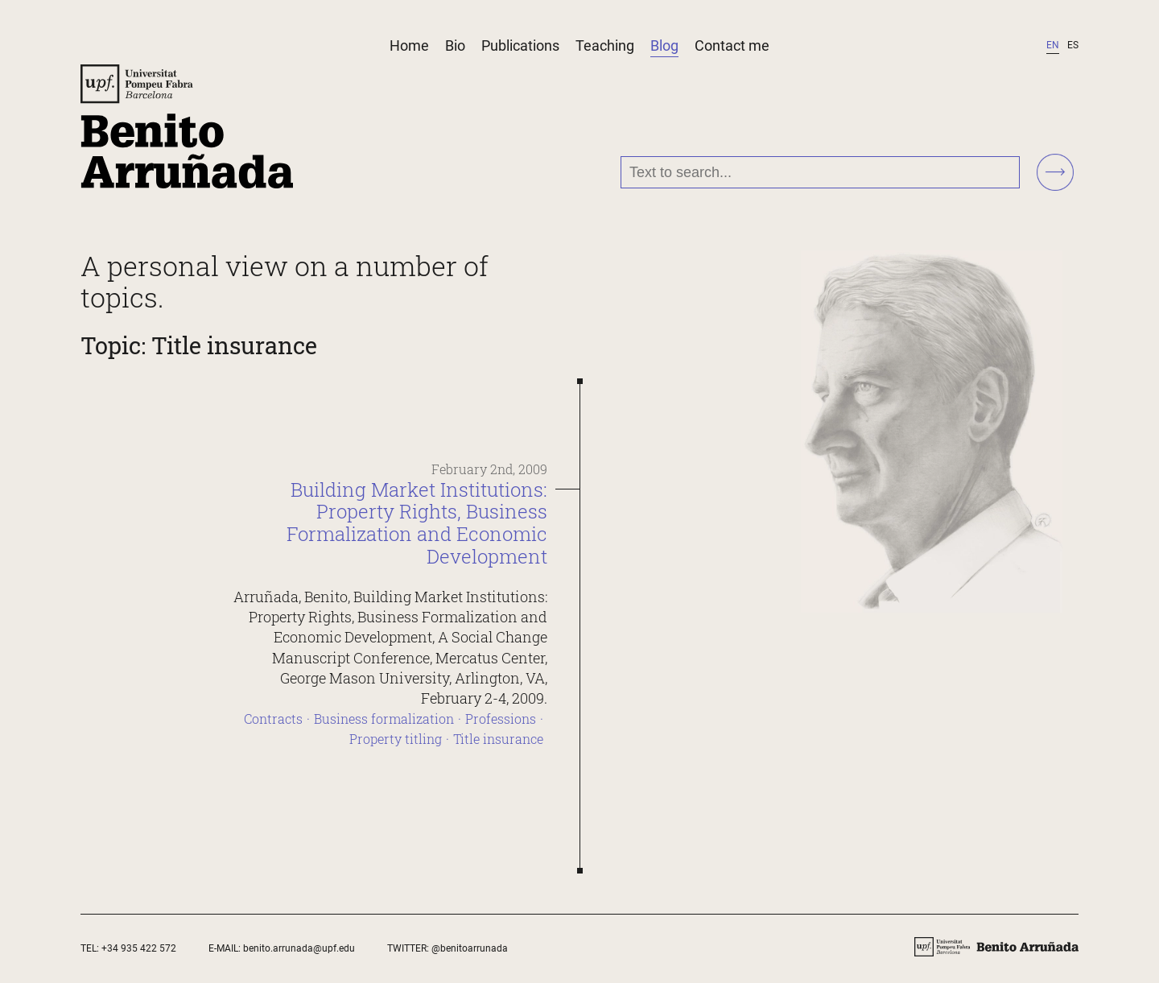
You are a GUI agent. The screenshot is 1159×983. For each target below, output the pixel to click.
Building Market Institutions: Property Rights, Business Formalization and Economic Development (417, 523)
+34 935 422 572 (138, 948)
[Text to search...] (820, 172)
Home (409, 45)
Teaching (604, 45)
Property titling (395, 738)
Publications (520, 45)
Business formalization (384, 718)
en (1052, 45)
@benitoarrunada (469, 948)
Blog (664, 45)
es (1073, 45)
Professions (500, 718)
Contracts (273, 718)
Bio (455, 45)
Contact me (732, 45)
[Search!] (1055, 173)
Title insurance (498, 738)
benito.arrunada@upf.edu (299, 948)
